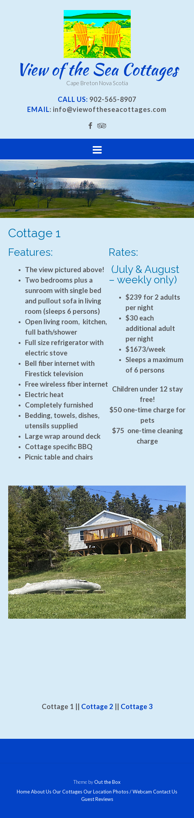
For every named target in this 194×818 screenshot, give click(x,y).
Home (23, 791)
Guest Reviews (97, 799)
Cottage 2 (97, 706)
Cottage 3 (137, 706)
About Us (41, 791)
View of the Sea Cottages (97, 69)
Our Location (97, 791)
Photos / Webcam (132, 791)
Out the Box (107, 782)
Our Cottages (67, 791)
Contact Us (165, 791)
